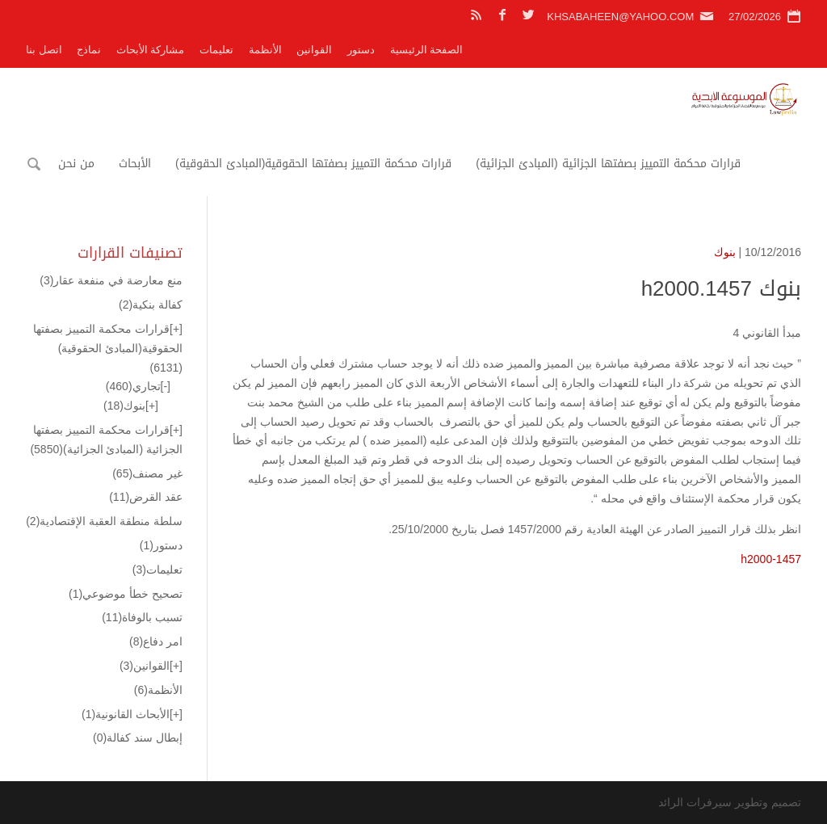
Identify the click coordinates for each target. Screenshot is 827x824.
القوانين (314, 50)
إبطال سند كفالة (138, 737)
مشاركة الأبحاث (150, 50)
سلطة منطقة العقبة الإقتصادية (104, 521)
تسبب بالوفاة (142, 617)
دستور (361, 50)
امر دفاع (156, 641)
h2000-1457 (771, 559)
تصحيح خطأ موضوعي (126, 593)
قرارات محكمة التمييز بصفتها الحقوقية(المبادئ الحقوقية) (313, 163)
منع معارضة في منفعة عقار (111, 280)
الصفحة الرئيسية (427, 50)
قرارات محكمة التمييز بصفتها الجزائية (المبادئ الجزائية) (608, 163)
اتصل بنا (44, 50)
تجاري (133, 386)
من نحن (76, 163)
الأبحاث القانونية (126, 714)
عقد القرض (146, 496)
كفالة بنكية (151, 304)
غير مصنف (147, 473)
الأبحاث (135, 163)
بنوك (725, 252)
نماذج (89, 50)
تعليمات (216, 50)
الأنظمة (265, 50)
